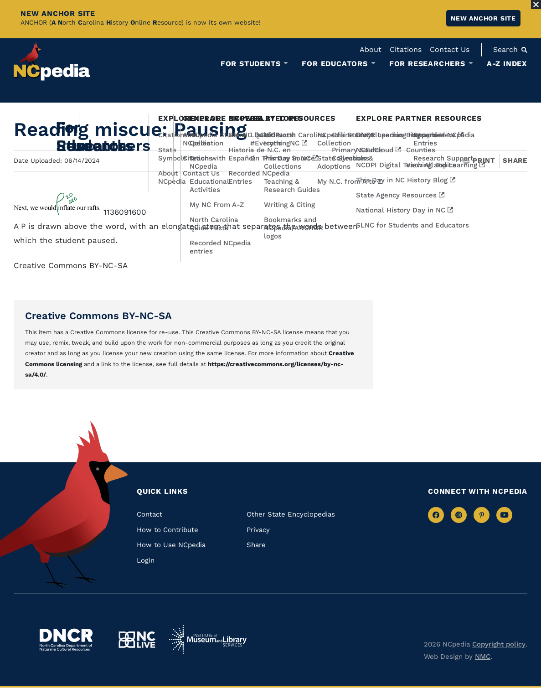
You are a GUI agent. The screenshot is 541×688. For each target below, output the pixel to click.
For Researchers (427, 64)
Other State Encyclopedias (291, 514)
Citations (406, 49)
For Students (251, 64)
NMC (482, 656)
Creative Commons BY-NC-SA (98, 315)
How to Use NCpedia (171, 545)
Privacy (258, 530)
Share (515, 161)
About (370, 49)
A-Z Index (507, 63)
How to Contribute (167, 530)
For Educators (334, 64)
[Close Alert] (536, 4)
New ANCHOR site (483, 18)
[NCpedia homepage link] (52, 61)
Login (146, 560)
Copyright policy (499, 644)
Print (479, 161)
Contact (149, 514)
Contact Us (449, 49)
